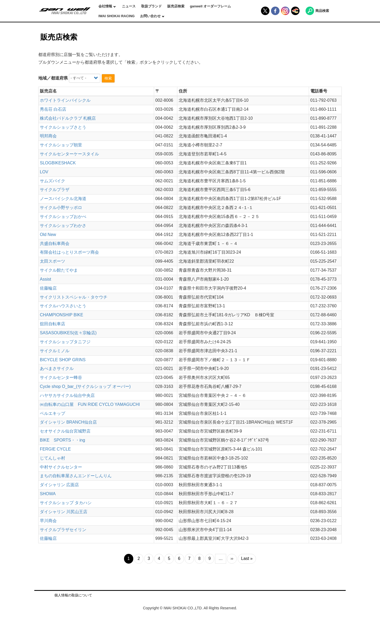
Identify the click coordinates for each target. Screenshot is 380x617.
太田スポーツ (52, 261)
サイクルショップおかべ (63, 216)
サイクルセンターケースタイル (69, 154)
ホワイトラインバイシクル (65, 100)
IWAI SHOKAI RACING (116, 16)
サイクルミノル (54, 351)
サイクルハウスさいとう (63, 306)
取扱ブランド (151, 6)
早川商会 (48, 520)
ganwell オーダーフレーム (210, 6)
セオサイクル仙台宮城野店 (65, 431)
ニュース (129, 6)
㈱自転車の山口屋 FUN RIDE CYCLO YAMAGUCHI (90, 404)
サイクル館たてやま (59, 270)
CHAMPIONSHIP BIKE (61, 315)
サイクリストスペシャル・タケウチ (73, 297)
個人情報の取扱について (73, 595)
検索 (108, 78)
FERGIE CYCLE (55, 449)
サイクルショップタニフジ (65, 342)
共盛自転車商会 (54, 243)
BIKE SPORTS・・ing (62, 440)
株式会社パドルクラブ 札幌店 (68, 118)
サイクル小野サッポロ (61, 207)
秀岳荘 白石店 (53, 109)
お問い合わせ (151, 16)
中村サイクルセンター (61, 467)
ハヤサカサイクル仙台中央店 (67, 395)
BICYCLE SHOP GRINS (63, 360)
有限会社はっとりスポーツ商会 (69, 252)
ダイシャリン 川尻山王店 (63, 511)
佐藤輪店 (48, 288)
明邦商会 (48, 136)
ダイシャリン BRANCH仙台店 (68, 422)
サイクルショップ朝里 (61, 145)
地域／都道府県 (53, 78)
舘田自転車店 (52, 324)
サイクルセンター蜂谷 (61, 377)
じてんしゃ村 (52, 458)
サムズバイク (52, 181)
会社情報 (105, 6)
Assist (45, 279)
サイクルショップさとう (63, 127)
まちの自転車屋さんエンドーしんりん (76, 476)
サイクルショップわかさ (63, 225)
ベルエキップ (52, 413)
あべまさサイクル (57, 368)
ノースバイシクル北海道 (63, 198)
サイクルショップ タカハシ (66, 502)
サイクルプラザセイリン (63, 529)
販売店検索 (175, 6)
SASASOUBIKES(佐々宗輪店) (68, 333)
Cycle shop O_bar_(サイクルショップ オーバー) (85, 386)
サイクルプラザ (54, 189)
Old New (48, 234)
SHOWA (48, 493)
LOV (44, 172)
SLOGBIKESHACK (58, 163)
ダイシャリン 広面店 (59, 485)
